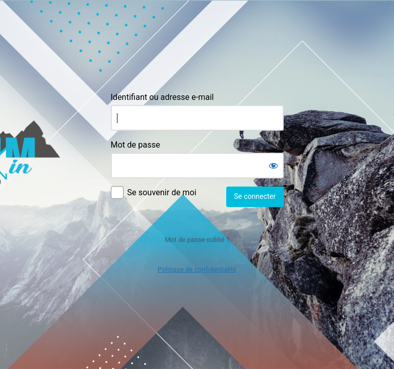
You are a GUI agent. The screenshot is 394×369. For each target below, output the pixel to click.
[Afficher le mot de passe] (273, 165)
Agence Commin (197, 42)
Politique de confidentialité (196, 269)
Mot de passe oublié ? (197, 239)
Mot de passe (135, 145)
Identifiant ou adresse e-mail (162, 97)
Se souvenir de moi (161, 192)
